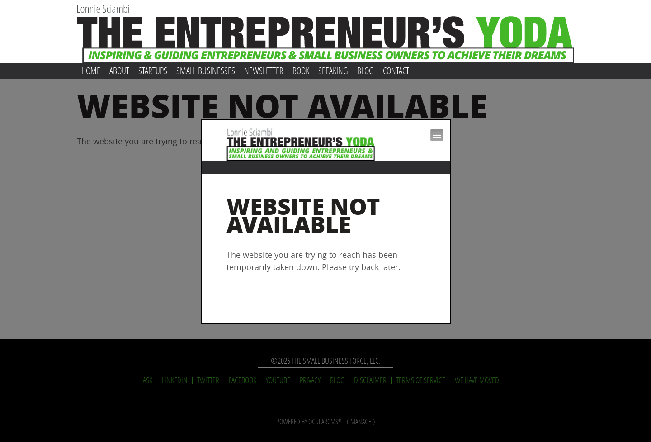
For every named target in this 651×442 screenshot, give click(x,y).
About (119, 70)
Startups (152, 70)
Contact (396, 70)
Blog (365, 70)
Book (300, 70)
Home (90, 70)
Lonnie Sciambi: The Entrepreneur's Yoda (325, 31)
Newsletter (263, 70)
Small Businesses (205, 70)
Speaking (333, 70)
